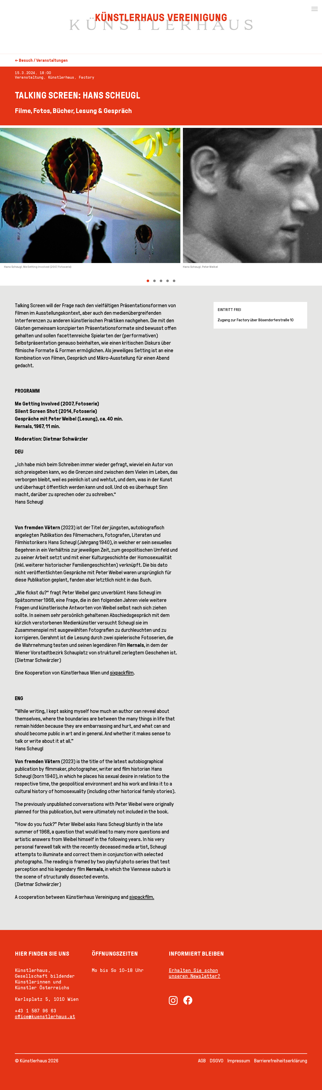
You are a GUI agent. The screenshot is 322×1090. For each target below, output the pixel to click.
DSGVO (216, 1060)
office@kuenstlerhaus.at (45, 1016)
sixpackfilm (122, 673)
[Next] (241, 205)
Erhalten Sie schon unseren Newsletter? (194, 973)
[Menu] (314, 9)
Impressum (238, 1060)
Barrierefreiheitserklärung (280, 1060)
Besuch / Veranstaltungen (43, 60)
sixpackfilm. (141, 897)
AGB (202, 1060)
